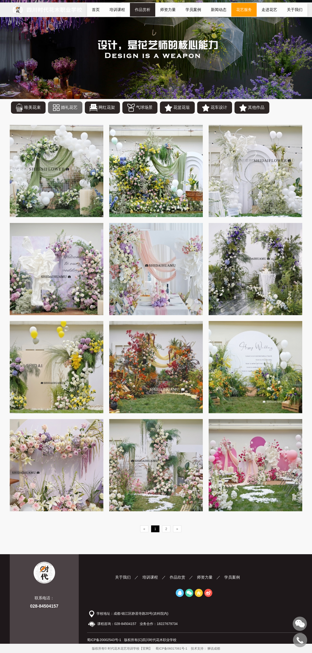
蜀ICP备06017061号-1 (171, 648)
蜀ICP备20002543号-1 (104, 640)
